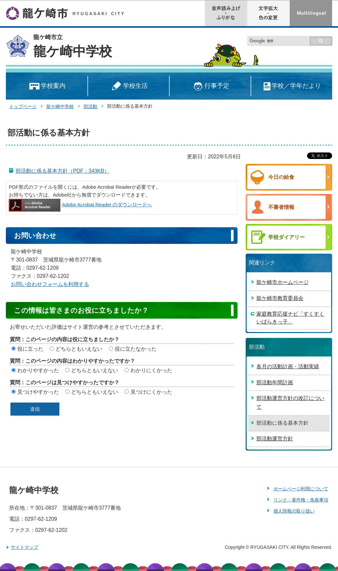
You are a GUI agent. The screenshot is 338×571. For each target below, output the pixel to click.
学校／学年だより (292, 86)
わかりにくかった (151, 370)
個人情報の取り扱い (294, 511)
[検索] (278, 41)
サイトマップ (24, 547)
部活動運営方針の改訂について (290, 402)
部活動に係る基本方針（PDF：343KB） (62, 171)
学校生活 (128, 86)
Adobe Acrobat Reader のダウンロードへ (80, 204)
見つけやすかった (38, 392)
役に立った (30, 349)
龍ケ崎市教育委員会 (279, 298)
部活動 (90, 106)
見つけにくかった (151, 392)
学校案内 (47, 86)
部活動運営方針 (274, 438)
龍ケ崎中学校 (72, 51)
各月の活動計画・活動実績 (287, 366)
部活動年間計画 (274, 382)
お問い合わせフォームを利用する (50, 284)
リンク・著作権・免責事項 (300, 499)
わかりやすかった (38, 370)
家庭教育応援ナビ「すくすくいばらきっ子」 (290, 318)
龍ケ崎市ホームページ (282, 282)
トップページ (23, 106)
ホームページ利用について (300, 488)
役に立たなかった (136, 349)
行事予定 (210, 86)
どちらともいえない (78, 349)
